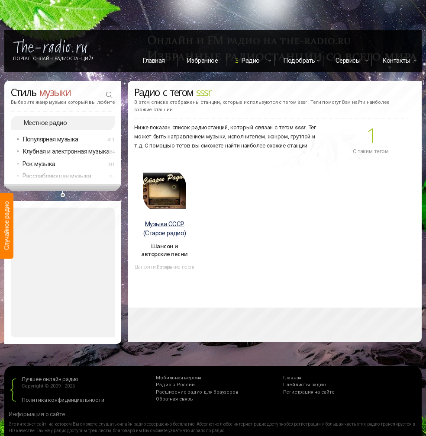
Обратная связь (174, 399)
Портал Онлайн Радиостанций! (53, 58)
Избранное (202, 60)
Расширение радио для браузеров (197, 392)
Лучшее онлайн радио (50, 379)
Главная (153, 60)
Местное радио (45, 123)
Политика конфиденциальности (63, 400)
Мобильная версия (178, 378)
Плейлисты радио (304, 385)
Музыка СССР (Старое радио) (164, 228)
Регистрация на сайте (309, 392)
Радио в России (175, 385)
